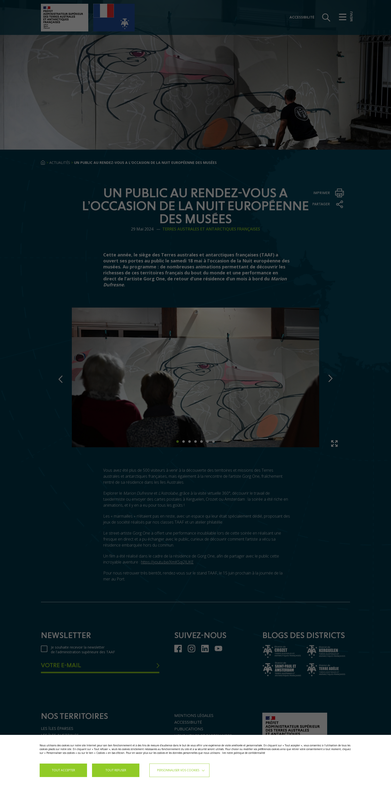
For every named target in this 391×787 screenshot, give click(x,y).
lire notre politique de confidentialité (243, 753)
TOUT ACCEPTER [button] (63, 770)
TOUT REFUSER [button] (115, 770)
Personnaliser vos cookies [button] (178, 770)
